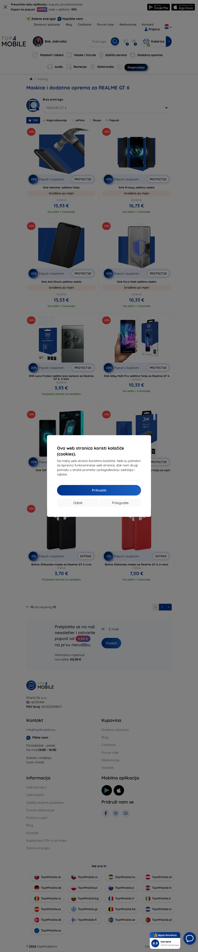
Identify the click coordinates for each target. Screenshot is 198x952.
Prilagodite (120, 503)
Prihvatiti (99, 490)
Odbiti (77, 503)
